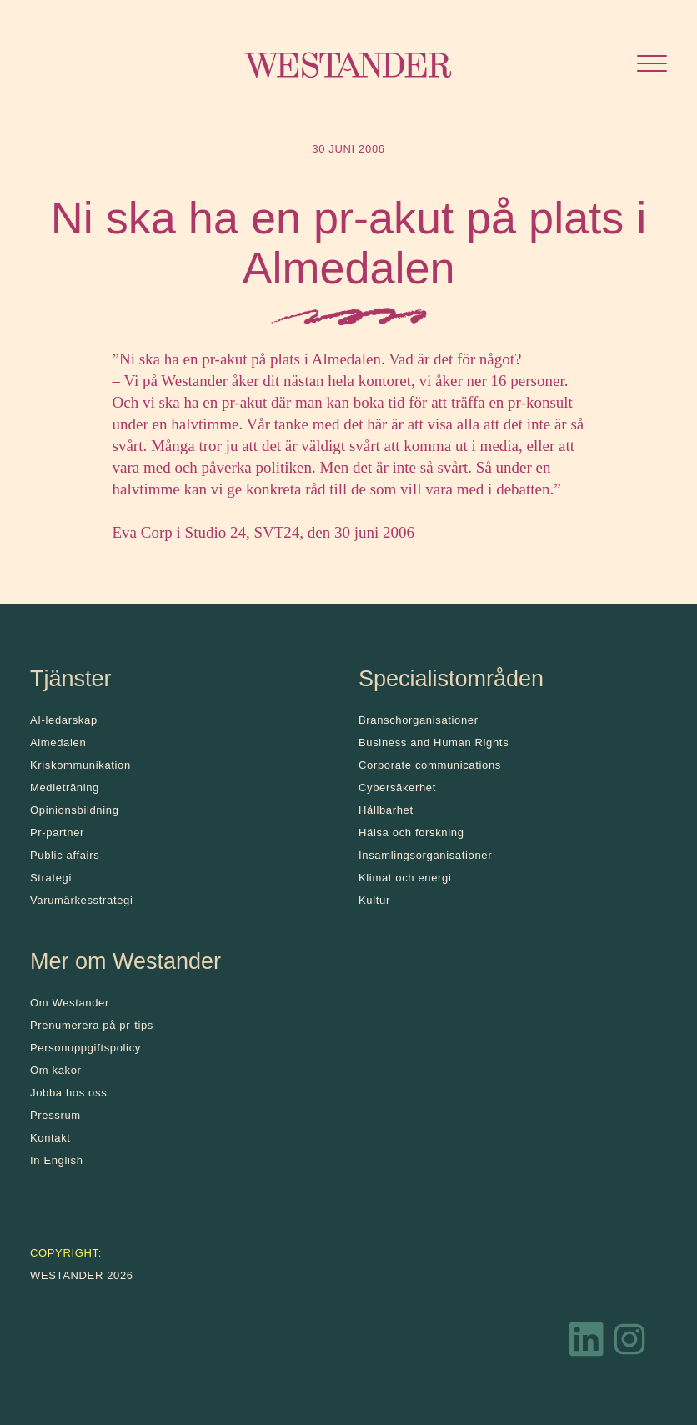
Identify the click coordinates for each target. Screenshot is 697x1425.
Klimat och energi (405, 877)
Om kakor (56, 1070)
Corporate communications (430, 765)
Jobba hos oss (68, 1092)
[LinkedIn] (586, 1343)
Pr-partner (57, 832)
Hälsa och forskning (411, 832)
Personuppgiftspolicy (85, 1047)
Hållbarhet (386, 810)
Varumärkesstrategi (81, 900)
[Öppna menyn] (652, 65)
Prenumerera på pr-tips (91, 1025)
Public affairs (64, 855)
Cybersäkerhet (397, 787)
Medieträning (64, 787)
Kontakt (50, 1137)
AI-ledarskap (64, 720)
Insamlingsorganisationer (425, 855)
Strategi (51, 877)
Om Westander (69, 1002)
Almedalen (58, 742)
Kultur (374, 900)
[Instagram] (629, 1343)
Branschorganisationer (419, 720)
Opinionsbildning (74, 810)
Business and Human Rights (434, 742)
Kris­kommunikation (80, 765)
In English (56, 1160)
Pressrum (55, 1115)
